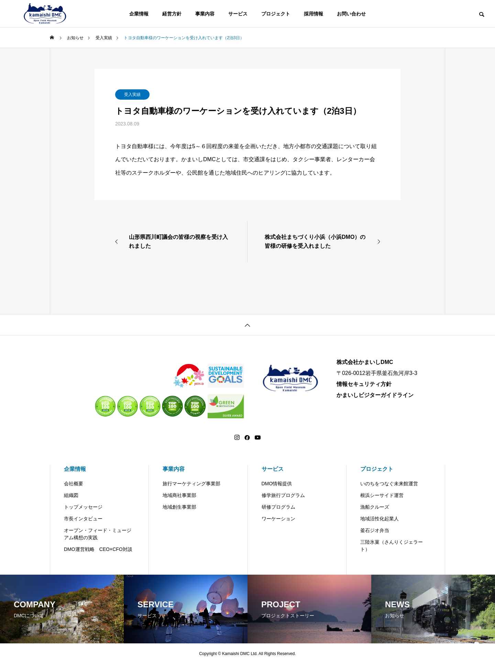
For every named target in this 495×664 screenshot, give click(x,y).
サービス (238, 13)
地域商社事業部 (179, 495)
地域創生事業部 (179, 507)
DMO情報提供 (277, 483)
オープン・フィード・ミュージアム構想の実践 (97, 534)
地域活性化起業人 (379, 518)
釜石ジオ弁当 (374, 530)
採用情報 (313, 13)
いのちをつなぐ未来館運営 (389, 483)
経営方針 (172, 13)
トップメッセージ (83, 507)
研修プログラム (278, 507)
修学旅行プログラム (283, 495)
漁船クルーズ (374, 507)
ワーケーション (278, 518)
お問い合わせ (351, 13)
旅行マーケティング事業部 (191, 483)
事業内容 (204, 13)
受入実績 (132, 94)
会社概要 (73, 483)
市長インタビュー (83, 518)
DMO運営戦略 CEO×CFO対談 (98, 549)
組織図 (71, 495)
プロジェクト (275, 13)
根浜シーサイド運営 (382, 495)
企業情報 (138, 13)
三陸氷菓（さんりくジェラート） (391, 545)
